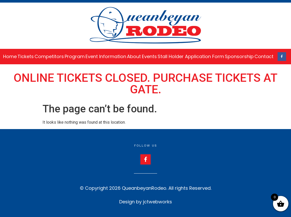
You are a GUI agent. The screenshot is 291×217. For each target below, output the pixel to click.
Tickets (26, 56)
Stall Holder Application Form (191, 56)
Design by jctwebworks (145, 201)
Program (75, 56)
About (134, 56)
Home (10, 56)
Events (149, 56)
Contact (263, 56)
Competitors (49, 56)
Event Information (105, 56)
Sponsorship (239, 56)
